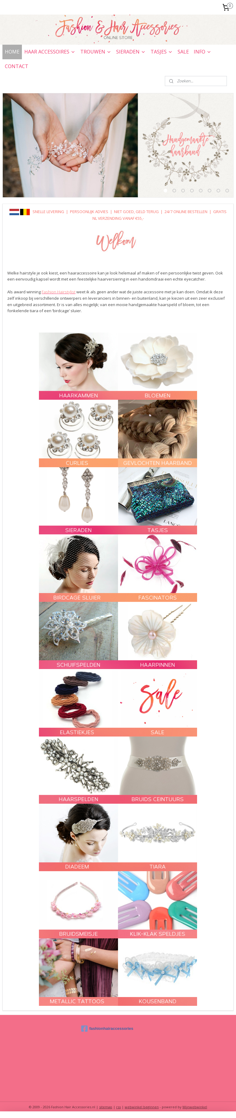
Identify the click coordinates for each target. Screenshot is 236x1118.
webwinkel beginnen (142, 1107)
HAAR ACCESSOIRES (49, 51)
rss (118, 1107)
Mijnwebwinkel (194, 1107)
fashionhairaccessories (107, 1028)
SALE (183, 51)
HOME (12, 51)
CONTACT (16, 66)
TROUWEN (95, 51)
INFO (202, 51)
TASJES (162, 51)
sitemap (105, 1107)
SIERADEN (131, 51)
